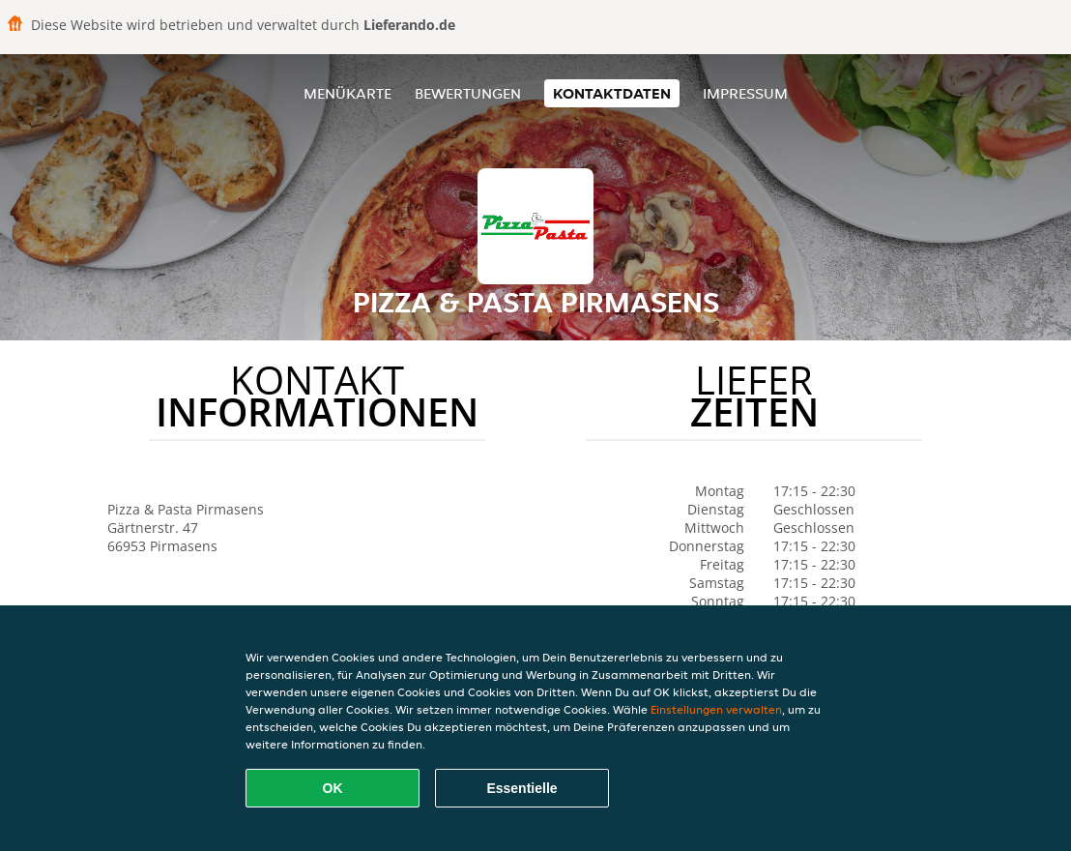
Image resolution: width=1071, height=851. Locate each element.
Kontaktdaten (612, 93)
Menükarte (347, 93)
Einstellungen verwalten (716, 709)
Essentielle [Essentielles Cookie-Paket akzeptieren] (521, 788)
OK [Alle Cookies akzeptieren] (333, 788)
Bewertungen (468, 93)
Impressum (745, 93)
